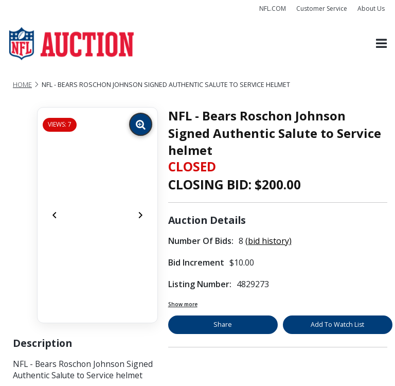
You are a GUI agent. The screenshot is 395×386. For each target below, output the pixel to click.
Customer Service (321, 8)
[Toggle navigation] (381, 44)
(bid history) (268, 241)
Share (222, 324)
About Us (371, 8)
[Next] (140, 215)
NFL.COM (272, 8)
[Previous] (54, 215)
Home (22, 84)
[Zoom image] (140, 124)
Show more (183, 304)
